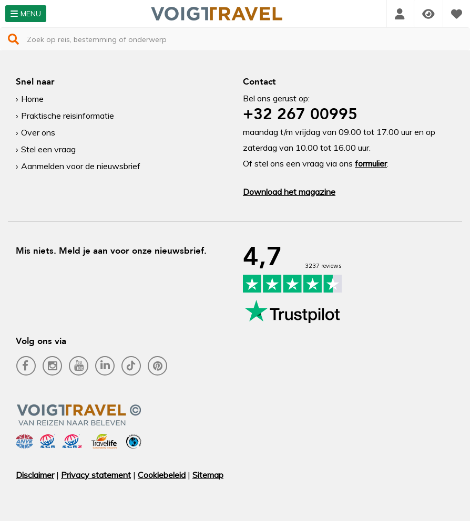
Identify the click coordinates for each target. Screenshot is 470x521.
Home (32, 98)
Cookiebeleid (162, 475)
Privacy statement (96, 475)
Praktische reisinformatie (67, 115)
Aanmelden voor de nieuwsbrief (80, 166)
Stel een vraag (48, 149)
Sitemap (207, 475)
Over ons (38, 132)
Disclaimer (35, 475)
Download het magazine (289, 191)
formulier (371, 163)
